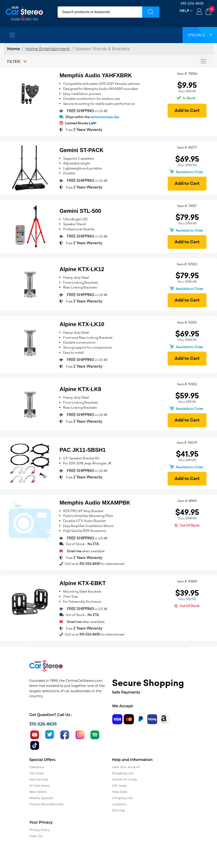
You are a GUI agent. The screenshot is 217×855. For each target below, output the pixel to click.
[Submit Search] (150, 12)
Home (13, 48)
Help (184, 10)
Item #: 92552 (187, 384)
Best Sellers (38, 792)
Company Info (122, 798)
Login (199, 12)
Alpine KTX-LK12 (81, 269)
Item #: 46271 (187, 147)
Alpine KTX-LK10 (81, 324)
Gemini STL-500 (80, 211)
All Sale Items (39, 785)
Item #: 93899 (187, 581)
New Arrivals (38, 779)
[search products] (100, 12)
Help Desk (119, 792)
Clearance (36, 767)
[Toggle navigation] (12, 35)
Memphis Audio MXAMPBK (94, 503)
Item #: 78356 (187, 74)
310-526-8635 (192, 3)
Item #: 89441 (187, 501)
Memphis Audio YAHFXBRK (95, 75)
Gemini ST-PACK (81, 150)
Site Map (118, 810)
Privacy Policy (39, 830)
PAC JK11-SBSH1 (82, 450)
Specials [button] (200, 35)
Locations (119, 804)
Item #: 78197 (187, 206)
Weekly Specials (41, 798)
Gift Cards (119, 785)
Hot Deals (36, 773)
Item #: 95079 (187, 443)
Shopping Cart (123, 773)
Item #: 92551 (187, 322)
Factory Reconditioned (46, 804)
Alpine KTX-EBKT (82, 583)
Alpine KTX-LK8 (80, 389)
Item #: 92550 (187, 264)
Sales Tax (36, 836)
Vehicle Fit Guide (124, 779)
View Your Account (126, 767)
